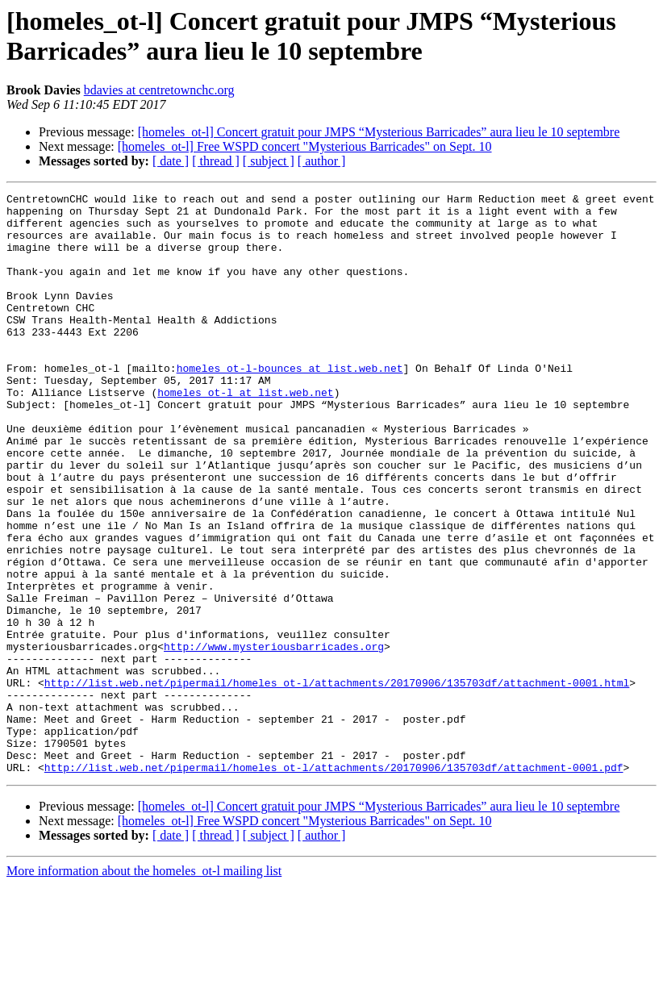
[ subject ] (268, 161)
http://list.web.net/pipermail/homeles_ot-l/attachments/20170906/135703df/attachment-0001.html (336, 781)
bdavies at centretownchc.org (159, 90)
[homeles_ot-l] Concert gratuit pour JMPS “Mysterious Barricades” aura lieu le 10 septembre (379, 132)
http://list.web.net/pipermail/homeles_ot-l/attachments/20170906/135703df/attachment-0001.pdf (333, 883)
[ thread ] (216, 161)
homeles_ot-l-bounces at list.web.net (290, 404)
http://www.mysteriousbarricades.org (274, 738)
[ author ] (322, 161)
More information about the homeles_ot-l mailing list (143, 987)
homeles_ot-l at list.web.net (245, 433)
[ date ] (170, 161)
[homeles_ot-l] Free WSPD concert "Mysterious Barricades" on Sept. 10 (305, 146)
